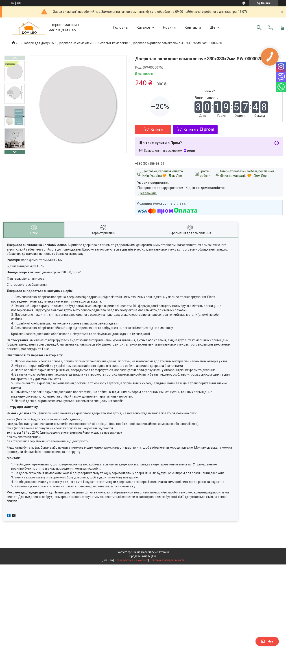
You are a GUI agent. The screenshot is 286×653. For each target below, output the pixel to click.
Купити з (198, 129)
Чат (267, 641)
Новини (169, 27)
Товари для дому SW (38, 43)
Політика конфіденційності (167, 560)
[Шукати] (259, 27)
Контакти (193, 27)
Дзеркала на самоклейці (75, 43)
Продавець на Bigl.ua (143, 556)
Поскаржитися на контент (131, 560)
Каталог (144, 27)
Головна (120, 27)
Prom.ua (164, 552)
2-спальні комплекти (112, 43)
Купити (157, 129)
